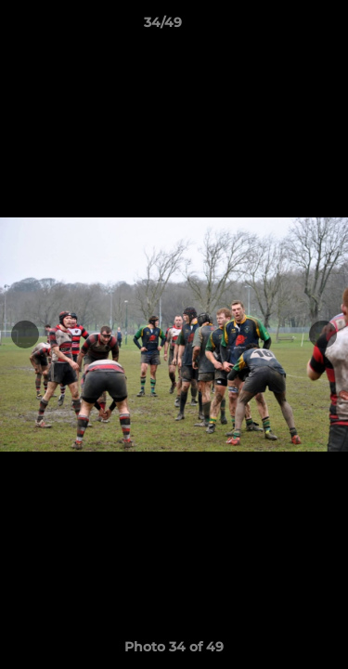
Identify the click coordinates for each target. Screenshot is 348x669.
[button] (281, 27)
